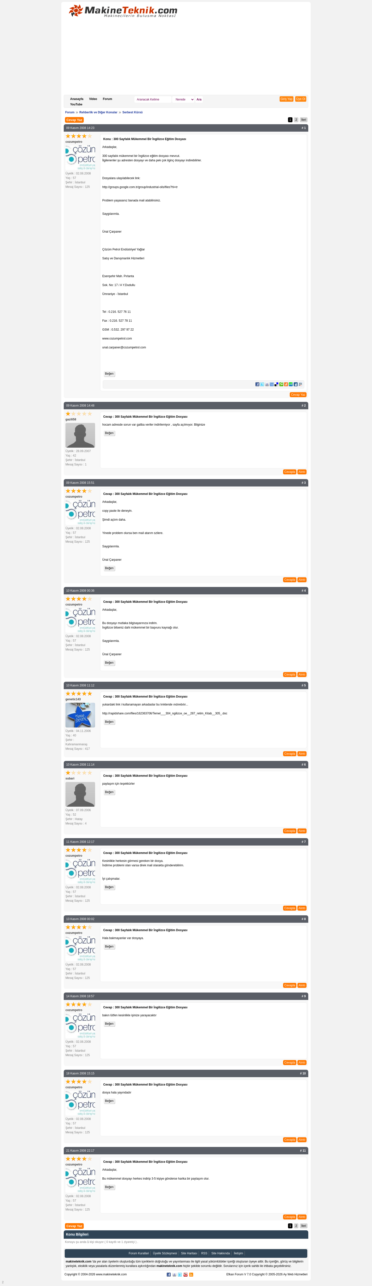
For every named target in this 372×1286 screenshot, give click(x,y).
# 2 (304, 405)
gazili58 (70, 419)
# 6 (304, 764)
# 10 (303, 1073)
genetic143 (73, 699)
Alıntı (302, 472)
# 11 (303, 1150)
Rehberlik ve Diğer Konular (98, 112)
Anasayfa (76, 99)
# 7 (304, 842)
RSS (204, 1253)
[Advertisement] (186, 57)
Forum (107, 99)
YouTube (76, 104)
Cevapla (289, 472)
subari (69, 778)
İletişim (238, 1253)
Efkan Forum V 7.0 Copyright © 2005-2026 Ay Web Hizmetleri (267, 1274)
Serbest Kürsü (132, 112)
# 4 (304, 590)
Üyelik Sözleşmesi (165, 1253)
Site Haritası (189, 1253)
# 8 (304, 919)
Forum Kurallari (139, 1253)
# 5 (304, 685)
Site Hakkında (220, 1253)
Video (93, 99)
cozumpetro (73, 142)
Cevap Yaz (74, 120)
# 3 (304, 483)
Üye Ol (300, 99)
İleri (303, 119)
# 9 (304, 996)
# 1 (304, 128)
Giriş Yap (286, 99)
